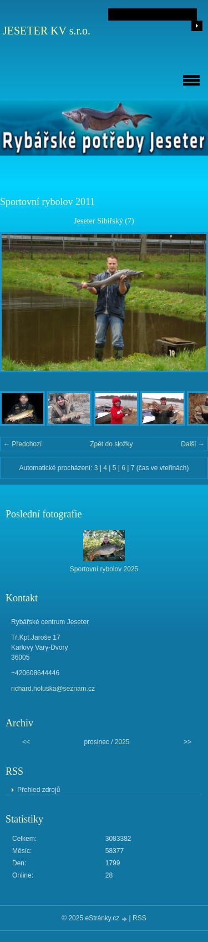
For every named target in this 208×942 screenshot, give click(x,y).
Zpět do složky (111, 444)
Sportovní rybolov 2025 (104, 569)
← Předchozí (22, 444)
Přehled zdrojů (38, 790)
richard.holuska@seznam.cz (53, 688)
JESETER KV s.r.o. (46, 30)
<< (26, 742)
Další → (193, 444)
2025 (122, 742)
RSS (139, 918)
